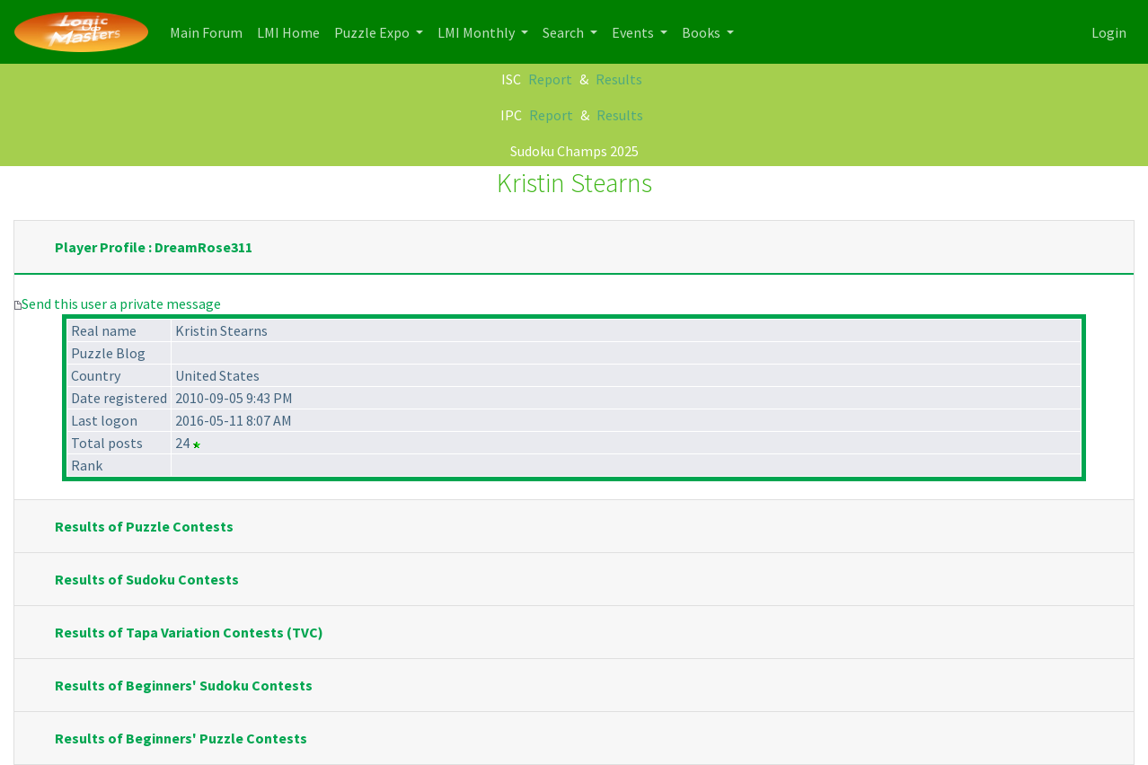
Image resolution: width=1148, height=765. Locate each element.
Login (1108, 32)
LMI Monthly (477, 32)
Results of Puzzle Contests (144, 526)
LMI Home (292, 31)
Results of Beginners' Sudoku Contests (184, 685)
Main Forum (210, 31)
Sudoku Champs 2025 (574, 151)
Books (702, 32)
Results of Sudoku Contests (147, 579)
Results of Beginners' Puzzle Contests (181, 738)
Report (550, 79)
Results (619, 79)
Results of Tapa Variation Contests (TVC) (189, 632)
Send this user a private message (121, 303)
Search (565, 32)
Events (634, 32)
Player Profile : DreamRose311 (153, 247)
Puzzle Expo (373, 32)
